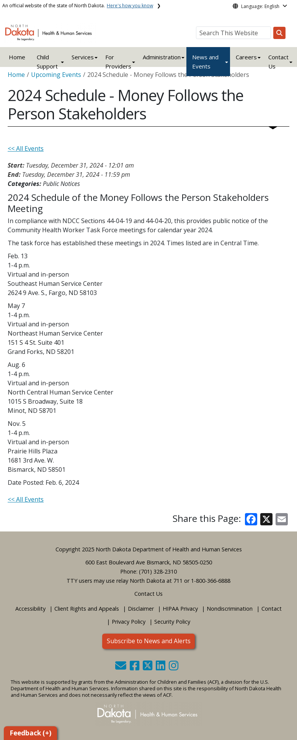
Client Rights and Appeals (86, 608)
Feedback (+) (30, 733)
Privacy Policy (128, 621)
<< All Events (26, 148)
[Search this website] (279, 33)
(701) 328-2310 (158, 571)
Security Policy (172, 621)
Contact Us (148, 593)
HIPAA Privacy (180, 608)
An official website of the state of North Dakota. (77, 5)
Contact (271, 608)
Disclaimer (141, 608)
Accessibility (30, 608)
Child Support (47, 61)
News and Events (205, 61)
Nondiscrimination (230, 608)
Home (17, 57)
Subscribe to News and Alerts (149, 641)
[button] (121, 667)
